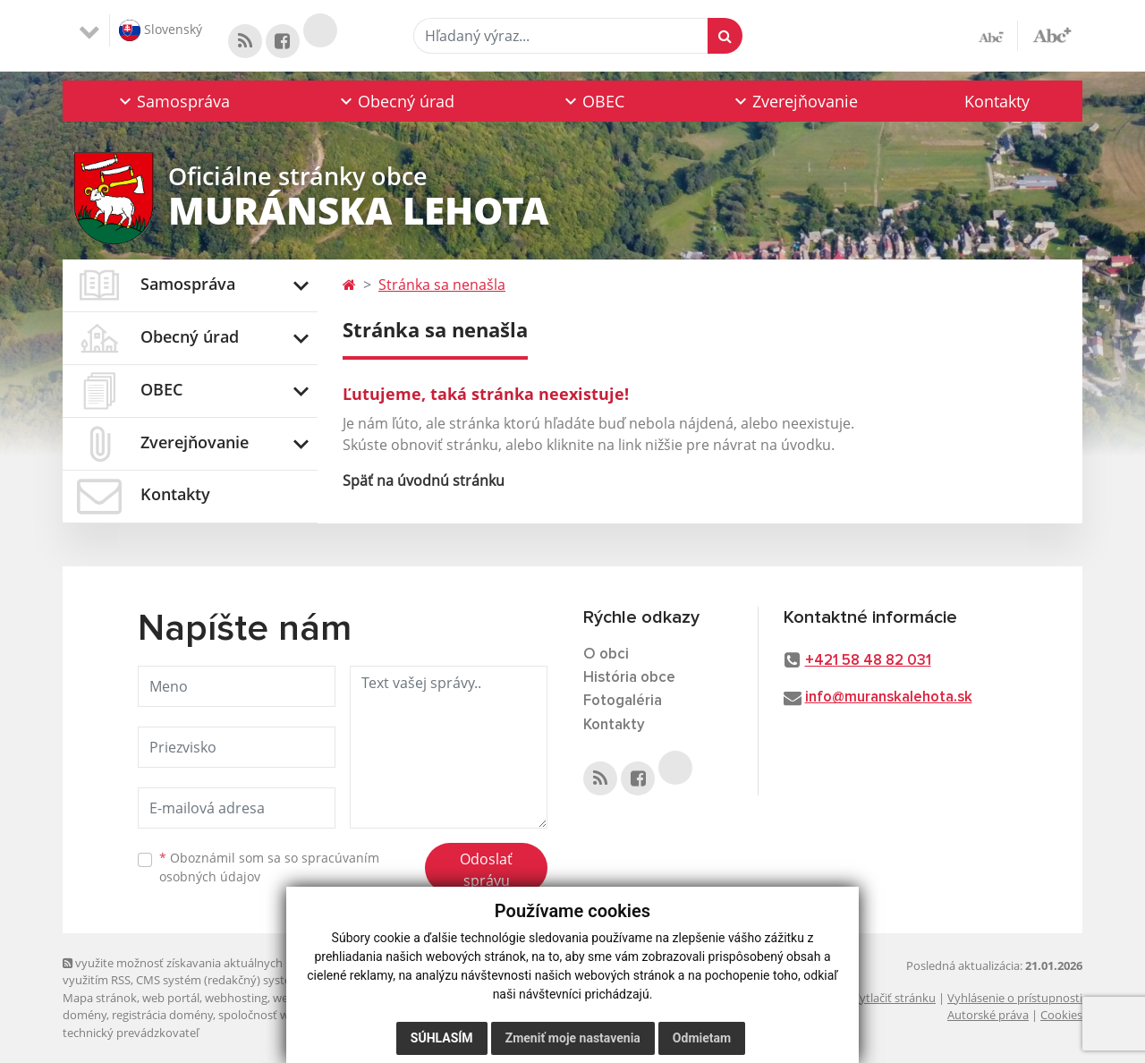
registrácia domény (162, 1015)
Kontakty (997, 101)
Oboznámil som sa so (269, 867)
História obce (629, 677)
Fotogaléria (622, 701)
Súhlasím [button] (442, 1038)
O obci (606, 654)
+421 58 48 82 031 (868, 660)
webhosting (236, 998)
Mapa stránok (100, 998)
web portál (170, 998)
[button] (173, 101)
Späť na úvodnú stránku (424, 480)
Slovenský (160, 30)
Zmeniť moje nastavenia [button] (572, 1038)
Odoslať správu (486, 869)
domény (84, 1015)
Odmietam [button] (702, 1038)
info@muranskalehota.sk (888, 697)
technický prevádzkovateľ (131, 1033)
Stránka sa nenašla (441, 284)
